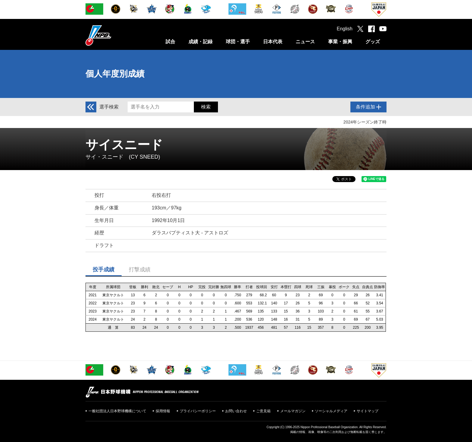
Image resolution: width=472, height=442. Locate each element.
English (344, 28)
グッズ (372, 41)
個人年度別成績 (114, 73)
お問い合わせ (236, 411)
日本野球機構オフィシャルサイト (113, 35)
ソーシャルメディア (331, 411)
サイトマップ (367, 411)
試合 (170, 41)
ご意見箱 (263, 411)
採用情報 (163, 411)
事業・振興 (340, 41)
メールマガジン (293, 411)
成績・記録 (200, 41)
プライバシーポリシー (198, 411)
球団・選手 (238, 41)
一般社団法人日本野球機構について (117, 411)
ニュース (305, 41)
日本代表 (272, 41)
